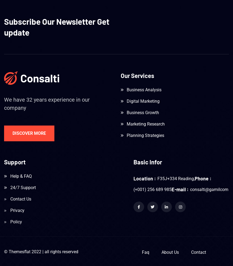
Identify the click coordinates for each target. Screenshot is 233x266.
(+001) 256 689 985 (152, 189)
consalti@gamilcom (209, 189)
